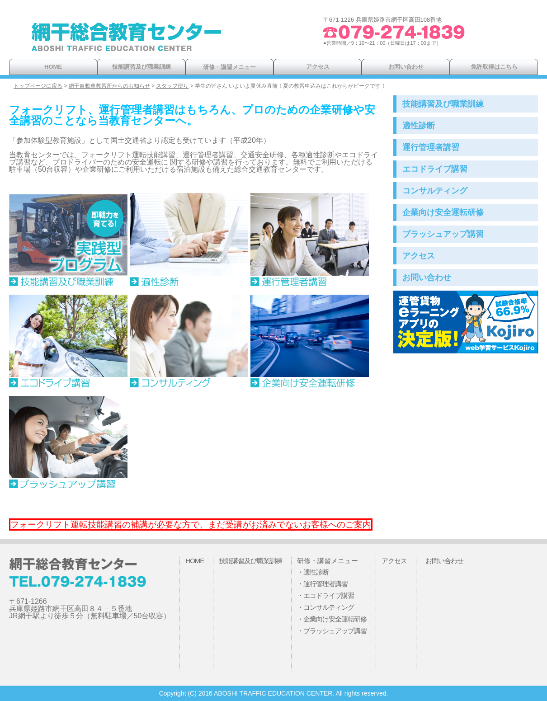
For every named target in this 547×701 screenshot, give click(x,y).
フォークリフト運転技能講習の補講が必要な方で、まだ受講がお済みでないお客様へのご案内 (190, 524)
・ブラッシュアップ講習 (332, 631)
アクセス (318, 66)
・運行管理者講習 (322, 584)
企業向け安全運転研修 (443, 212)
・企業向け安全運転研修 (332, 619)
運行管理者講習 (430, 147)
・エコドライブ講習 (325, 595)
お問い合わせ (406, 66)
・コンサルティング (325, 607)
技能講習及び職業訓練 (141, 66)
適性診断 (418, 125)
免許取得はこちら (494, 66)
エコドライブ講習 (434, 169)
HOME (53, 66)
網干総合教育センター (126, 41)
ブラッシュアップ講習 (443, 234)
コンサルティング (434, 190)
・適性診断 (313, 572)
